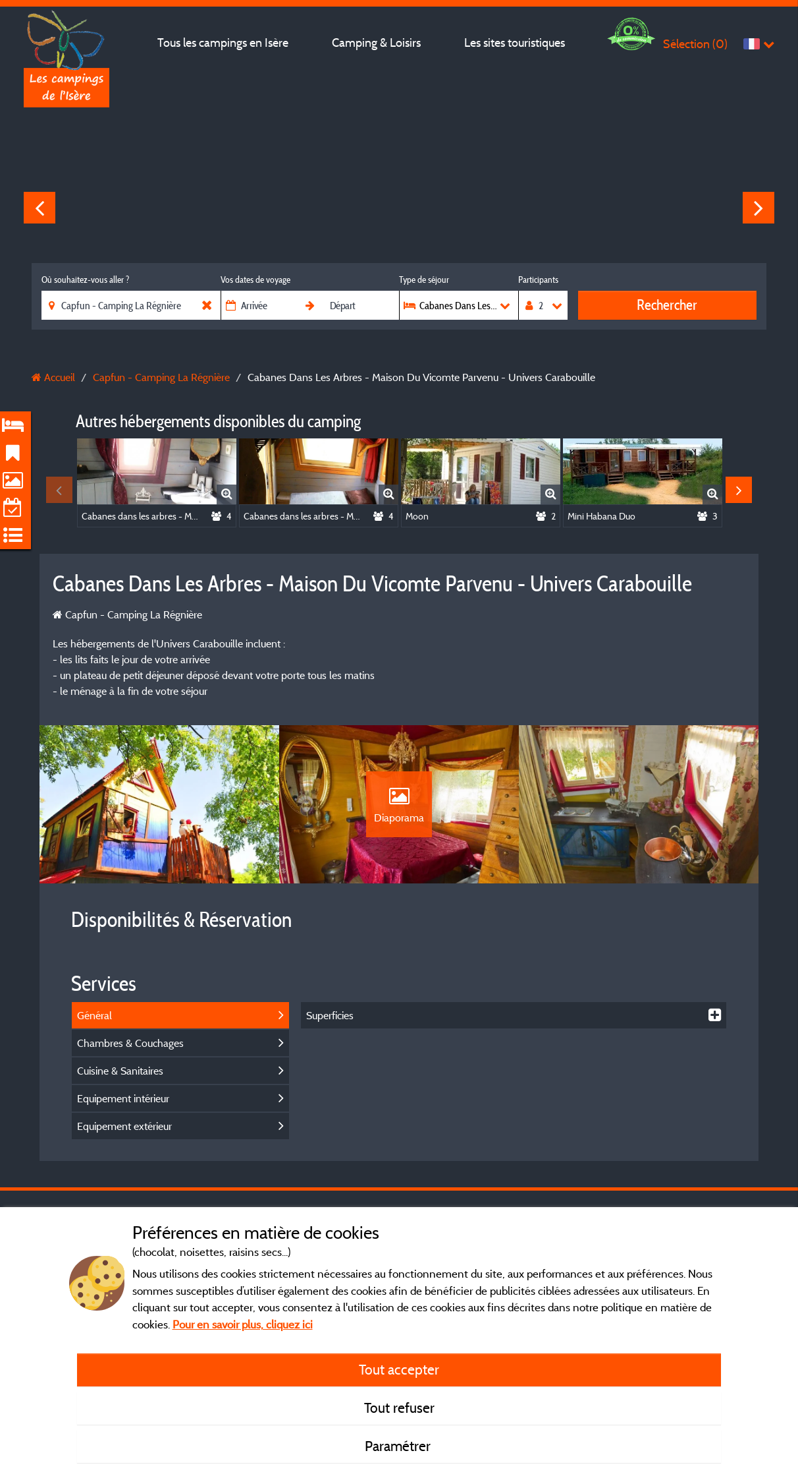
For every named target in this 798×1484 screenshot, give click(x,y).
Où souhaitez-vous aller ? (85, 279)
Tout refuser (399, 1407)
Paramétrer (399, 1445)
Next (758, 207)
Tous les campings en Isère (222, 42)
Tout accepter (399, 1369)
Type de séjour (424, 279)
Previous (39, 207)
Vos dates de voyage (255, 279)
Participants (538, 279)
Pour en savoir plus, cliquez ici (243, 1324)
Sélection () (695, 43)
